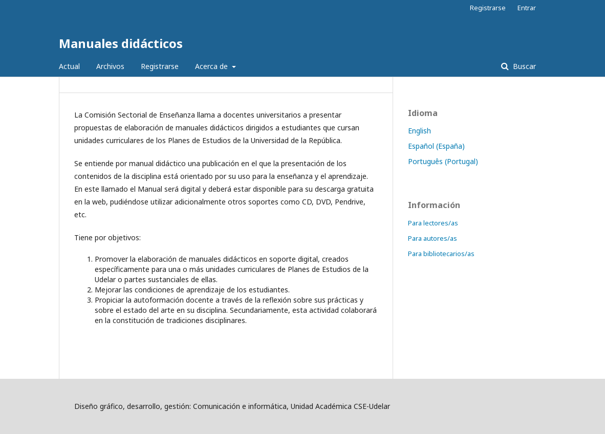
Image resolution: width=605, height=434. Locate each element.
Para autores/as (432, 238)
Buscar (523, 66)
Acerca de (212, 66)
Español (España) (436, 146)
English (419, 130)
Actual (69, 66)
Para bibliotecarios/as (441, 253)
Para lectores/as (433, 222)
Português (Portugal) (443, 161)
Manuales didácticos (121, 43)
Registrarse (160, 66)
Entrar (526, 7)
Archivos (110, 66)
